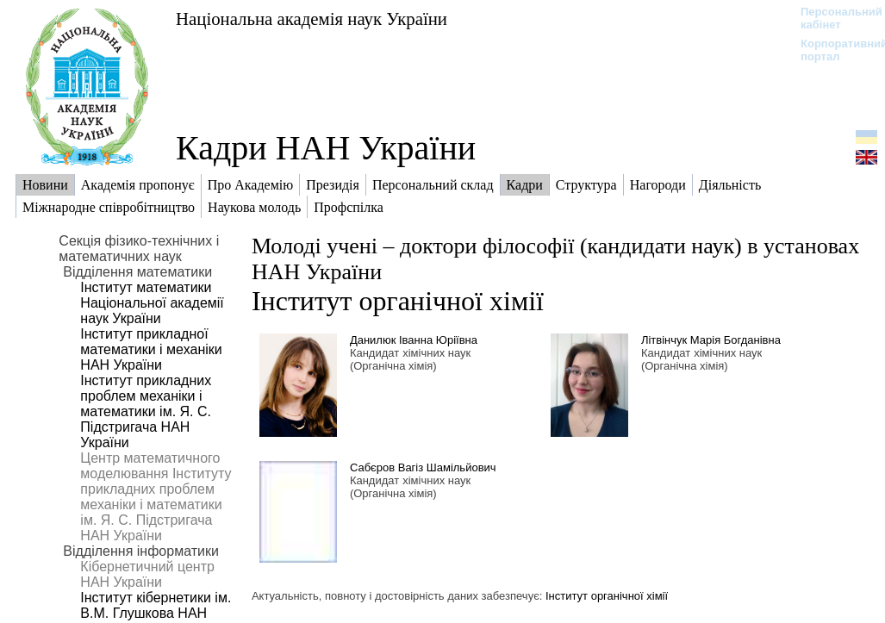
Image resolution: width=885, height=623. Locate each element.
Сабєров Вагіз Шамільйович (423, 467)
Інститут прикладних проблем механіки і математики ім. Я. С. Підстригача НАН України (145, 411)
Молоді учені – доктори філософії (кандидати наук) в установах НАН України (555, 259)
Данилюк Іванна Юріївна (413, 339)
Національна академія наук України (311, 18)
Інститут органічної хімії (398, 300)
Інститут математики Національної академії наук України (151, 303)
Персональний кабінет (833, 18)
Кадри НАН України (326, 147)
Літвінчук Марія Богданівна (711, 339)
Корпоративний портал (833, 50)
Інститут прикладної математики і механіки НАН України (150, 349)
